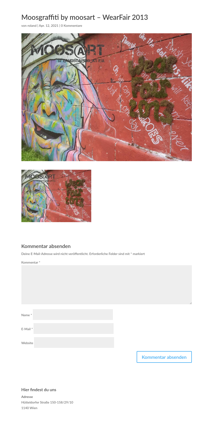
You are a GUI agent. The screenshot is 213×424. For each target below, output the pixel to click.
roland (32, 25)
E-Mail (27, 329)
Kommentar (30, 262)
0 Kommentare (71, 25)
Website (27, 343)
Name (26, 315)
